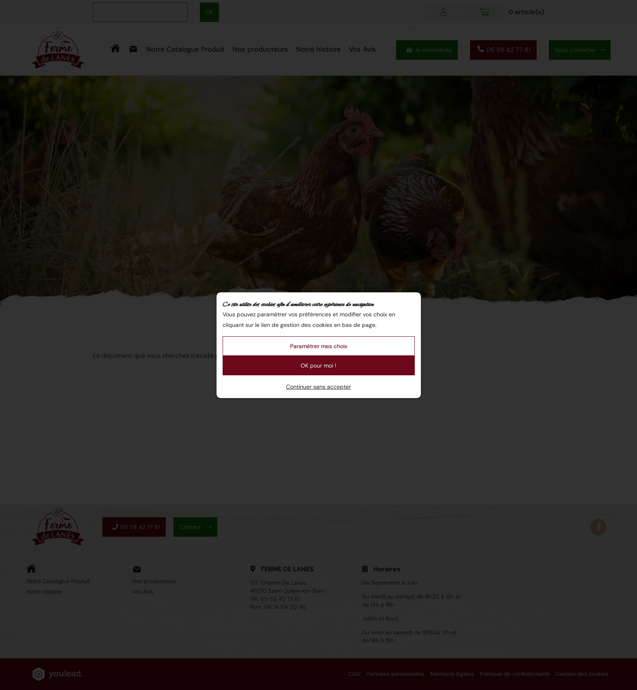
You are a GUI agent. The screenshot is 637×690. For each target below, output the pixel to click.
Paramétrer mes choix (318, 346)
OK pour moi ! (318, 365)
